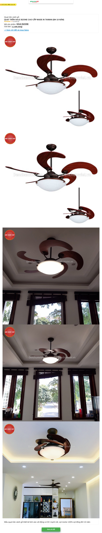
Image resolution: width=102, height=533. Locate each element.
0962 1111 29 (11, 4)
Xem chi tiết (51, 529)
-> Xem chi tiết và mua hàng (16, 30)
